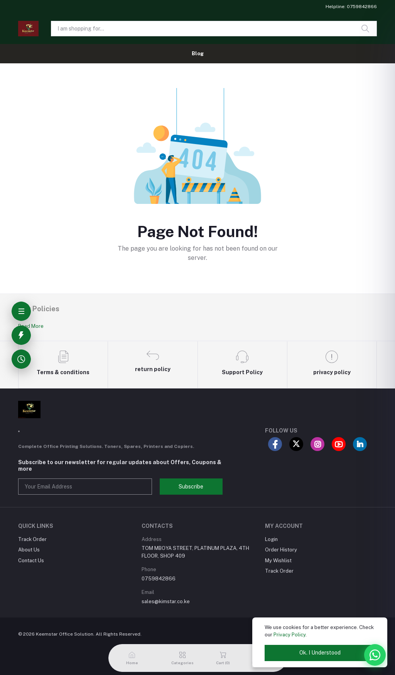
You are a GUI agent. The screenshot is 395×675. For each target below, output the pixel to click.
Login (271, 539)
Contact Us (31, 560)
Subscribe (191, 486)
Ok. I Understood (320, 653)
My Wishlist (278, 560)
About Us (29, 550)
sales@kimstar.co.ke (166, 601)
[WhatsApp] (375, 655)
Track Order (32, 539)
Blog (198, 53)
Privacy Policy (289, 635)
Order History (281, 550)
